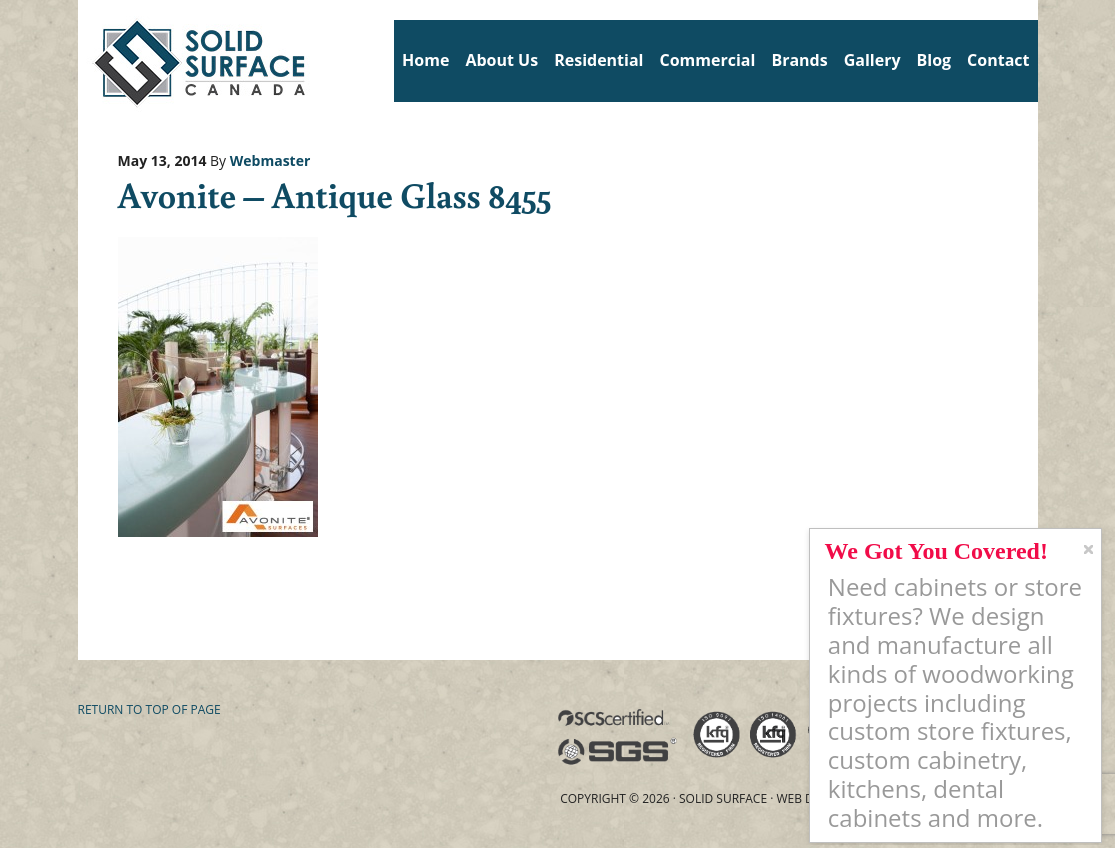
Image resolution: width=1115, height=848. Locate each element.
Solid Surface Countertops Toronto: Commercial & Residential (85, 60)
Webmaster (270, 160)
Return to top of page (149, 709)
